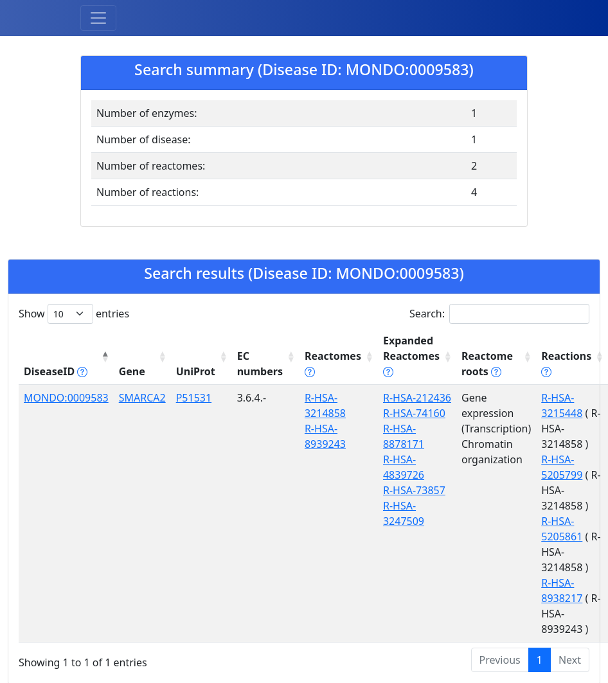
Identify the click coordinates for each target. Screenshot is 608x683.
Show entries (74, 314)
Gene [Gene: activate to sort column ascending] (132, 371)
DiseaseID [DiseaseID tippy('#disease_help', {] (55, 371)
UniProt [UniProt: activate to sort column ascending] (195, 371)
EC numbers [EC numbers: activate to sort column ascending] (260, 363)
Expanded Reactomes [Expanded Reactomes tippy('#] (411, 355)
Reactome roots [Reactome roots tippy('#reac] (487, 363)
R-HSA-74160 (414, 413)
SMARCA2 (142, 398)
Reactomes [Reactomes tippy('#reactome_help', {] (333, 363)
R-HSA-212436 (417, 398)
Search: (499, 314)
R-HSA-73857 (414, 490)
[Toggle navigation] (98, 18)
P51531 (193, 398)
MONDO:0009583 (66, 398)
